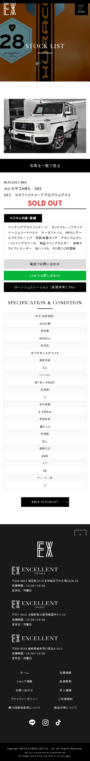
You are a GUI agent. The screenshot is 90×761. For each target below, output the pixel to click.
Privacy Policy (36, 756)
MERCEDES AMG (15, 182)
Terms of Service (56, 756)
